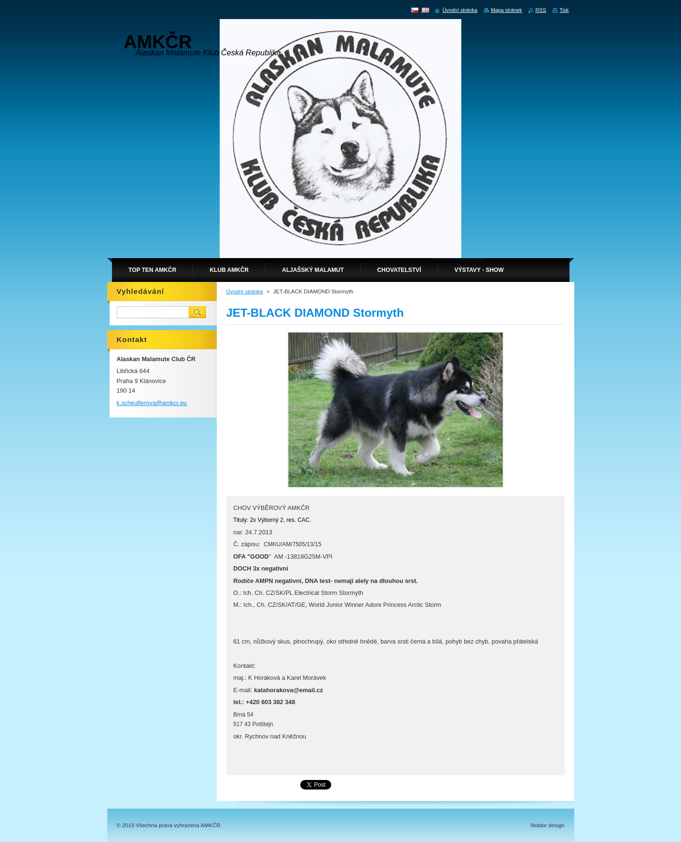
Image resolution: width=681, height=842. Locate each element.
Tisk (564, 10)
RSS (541, 10)
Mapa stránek (506, 10)
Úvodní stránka (244, 291)
